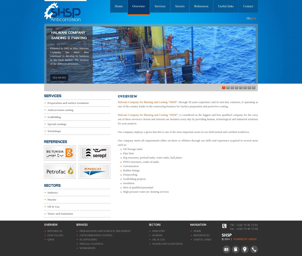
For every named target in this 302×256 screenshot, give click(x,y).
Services (160, 6)
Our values (55, 235)
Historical (55, 231)
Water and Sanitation (60, 213)
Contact (248, 6)
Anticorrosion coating (60, 110)
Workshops (54, 131)
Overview (138, 6)
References (201, 6)
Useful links (226, 6)
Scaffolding (54, 117)
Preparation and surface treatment (68, 103)
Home (119, 6)
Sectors (180, 6)
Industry (52, 192)
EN (254, 18)
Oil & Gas (53, 206)
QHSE (50, 239)
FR (248, 18)
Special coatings (56, 124)
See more (59, 77)
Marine (51, 199)
